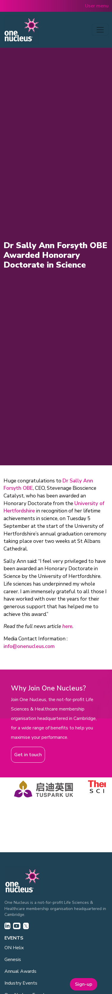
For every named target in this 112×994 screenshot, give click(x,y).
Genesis (12, 959)
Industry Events (20, 983)
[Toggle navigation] (100, 30)
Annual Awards (20, 971)
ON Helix (14, 947)
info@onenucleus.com (29, 646)
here (67, 626)
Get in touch (28, 754)
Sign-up (83, 984)
